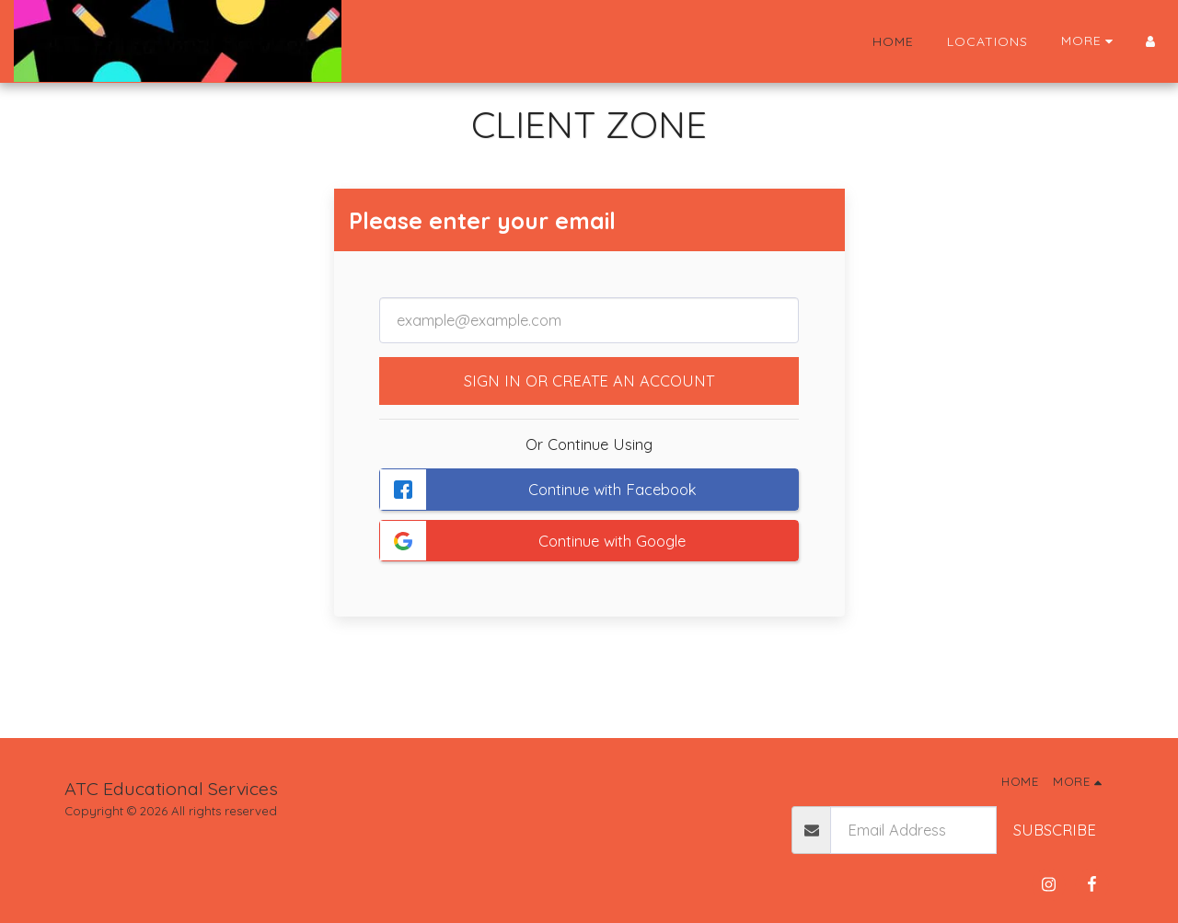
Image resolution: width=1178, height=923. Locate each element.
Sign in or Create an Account (589, 380)
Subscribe (1054, 829)
